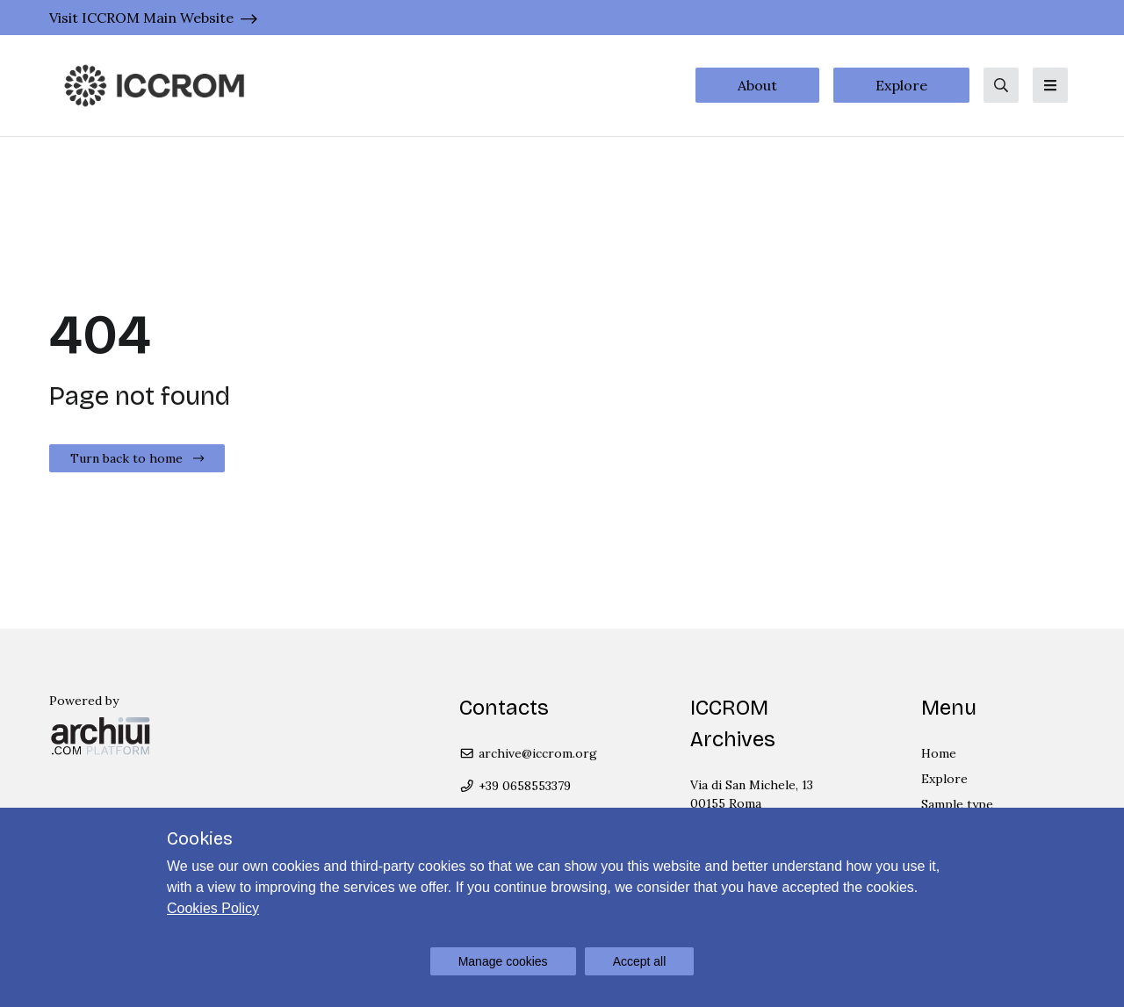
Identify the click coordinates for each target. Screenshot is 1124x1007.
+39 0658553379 (515, 786)
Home (938, 753)
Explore (901, 85)
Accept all (639, 961)
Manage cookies (503, 961)
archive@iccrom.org (528, 753)
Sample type (957, 804)
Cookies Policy (213, 908)
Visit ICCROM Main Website (141, 17)
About (757, 85)
